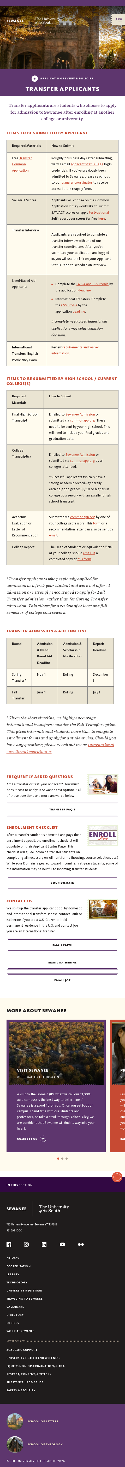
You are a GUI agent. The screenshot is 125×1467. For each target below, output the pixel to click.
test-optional (99, 212)
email (53, 535)
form (96, 523)
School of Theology (45, 1444)
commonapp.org (82, 420)
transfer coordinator (77, 182)
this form (84, 559)
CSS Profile (69, 305)
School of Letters (42, 1421)
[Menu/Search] (118, 19)
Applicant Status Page (87, 164)
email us (89, 553)
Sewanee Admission (80, 414)
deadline (84, 290)
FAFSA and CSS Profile (92, 284)
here (101, 219)
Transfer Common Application (22, 164)
